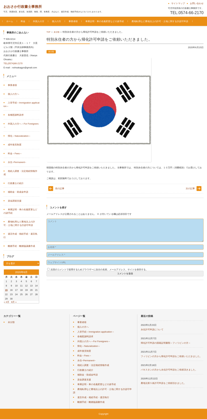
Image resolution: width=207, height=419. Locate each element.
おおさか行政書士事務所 (22, 7)
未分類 (56, 32)
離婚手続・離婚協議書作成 (21, 246)
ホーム (10, 21)
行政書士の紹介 (16, 183)
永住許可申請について (152, 329)
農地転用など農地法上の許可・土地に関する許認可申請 (161, 21)
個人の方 (57, 21)
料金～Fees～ (15, 153)
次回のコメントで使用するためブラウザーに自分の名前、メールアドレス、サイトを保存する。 (99, 269)
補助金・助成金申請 (18, 192)
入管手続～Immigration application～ (95, 331)
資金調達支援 (14, 200)
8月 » (14, 302)
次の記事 (190, 188)
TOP (48, 32)
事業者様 (74, 21)
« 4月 (6, 302)
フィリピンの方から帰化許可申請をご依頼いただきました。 (171, 356)
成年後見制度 (14, 144)
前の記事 (59, 188)
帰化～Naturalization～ (19, 136)
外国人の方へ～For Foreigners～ (93, 341)
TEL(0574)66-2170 (12, 63)
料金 (24, 21)
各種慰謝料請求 (16, 115)
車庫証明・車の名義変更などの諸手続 (105, 21)
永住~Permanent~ (17, 162)
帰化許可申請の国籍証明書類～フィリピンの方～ (166, 343)
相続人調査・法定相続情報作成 (93, 365)
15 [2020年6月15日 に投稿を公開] (6, 290)
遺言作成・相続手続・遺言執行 (93, 397)
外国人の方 (39, 21)
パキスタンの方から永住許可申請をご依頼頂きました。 (169, 369)
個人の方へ (13, 94)
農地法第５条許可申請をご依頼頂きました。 (163, 383)
